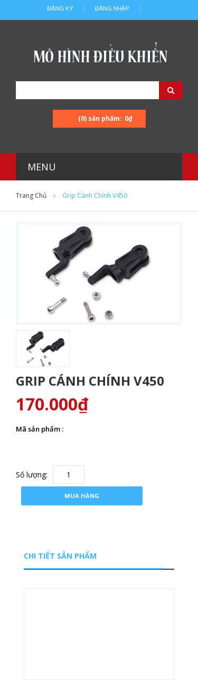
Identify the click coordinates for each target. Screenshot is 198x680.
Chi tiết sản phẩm (60, 556)
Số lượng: (32, 475)
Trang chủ (31, 195)
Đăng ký (60, 8)
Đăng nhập (112, 8)
